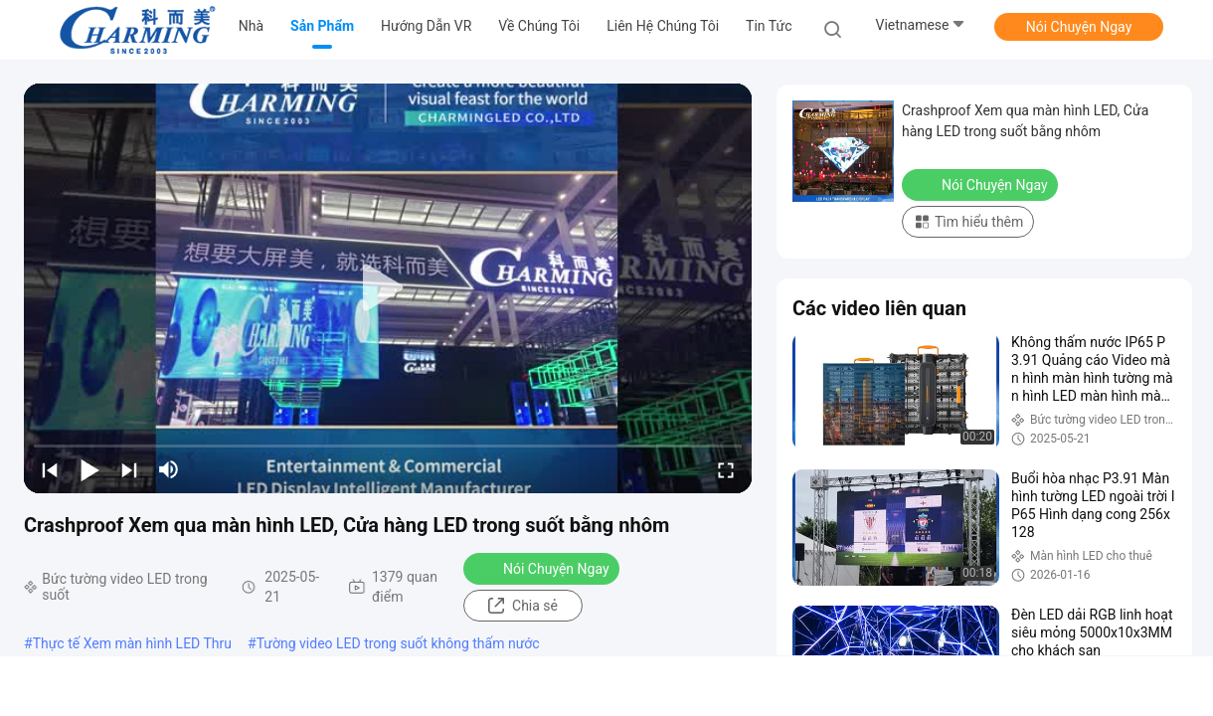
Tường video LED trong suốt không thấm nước (398, 643)
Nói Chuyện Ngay (1079, 27)
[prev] (50, 469)
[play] (388, 288)
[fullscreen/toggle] (726, 469)
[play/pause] (89, 469)
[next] (129, 469)
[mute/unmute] (169, 469)
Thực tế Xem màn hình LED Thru (132, 643)
